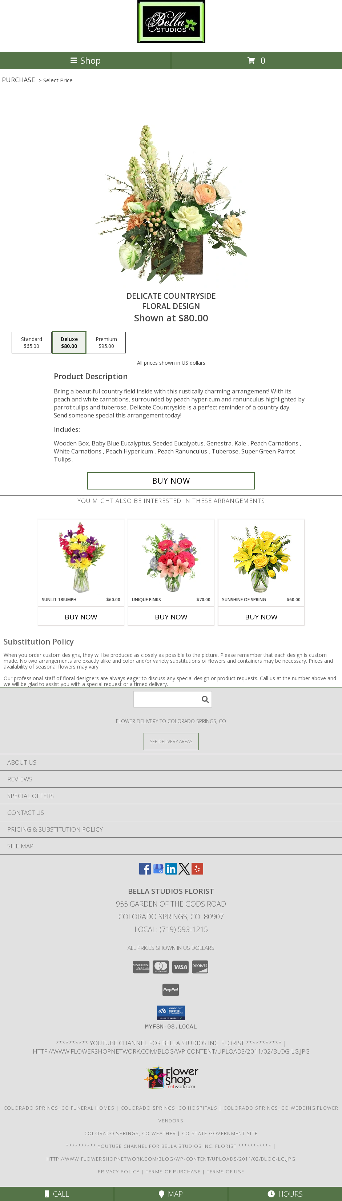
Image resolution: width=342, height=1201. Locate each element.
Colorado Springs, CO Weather (130, 1133)
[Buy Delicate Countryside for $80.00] (171, 480)
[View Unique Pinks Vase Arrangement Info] (171, 558)
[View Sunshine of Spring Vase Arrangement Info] (261, 558)
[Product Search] (172, 699)
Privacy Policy (119, 1171)
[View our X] (184, 872)
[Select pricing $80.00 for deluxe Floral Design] (69, 342)
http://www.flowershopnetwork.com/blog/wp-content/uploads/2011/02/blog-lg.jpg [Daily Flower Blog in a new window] (171, 1051)
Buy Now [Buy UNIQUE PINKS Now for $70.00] (171, 617)
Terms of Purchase (173, 1171)
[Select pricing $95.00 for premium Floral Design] (106, 342)
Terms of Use (226, 1171)
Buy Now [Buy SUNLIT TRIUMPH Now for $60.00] (81, 617)
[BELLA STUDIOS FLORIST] (171, 40)
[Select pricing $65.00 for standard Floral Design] (31, 342)
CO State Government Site (220, 1133)
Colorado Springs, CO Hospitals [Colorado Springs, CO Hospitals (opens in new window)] (169, 1108)
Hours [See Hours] (285, 1194)
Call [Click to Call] (57, 1194)
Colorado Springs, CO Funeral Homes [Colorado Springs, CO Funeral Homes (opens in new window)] (59, 1108)
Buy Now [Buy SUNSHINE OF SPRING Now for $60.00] (261, 617)
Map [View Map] (171, 1194)
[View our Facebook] (145, 872)
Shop (85, 60)
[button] (171, 1013)
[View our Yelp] (197, 872)
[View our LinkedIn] (171, 872)
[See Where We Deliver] (171, 741)
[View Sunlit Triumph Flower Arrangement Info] (81, 558)
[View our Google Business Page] (158, 872)
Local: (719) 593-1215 (171, 929)
